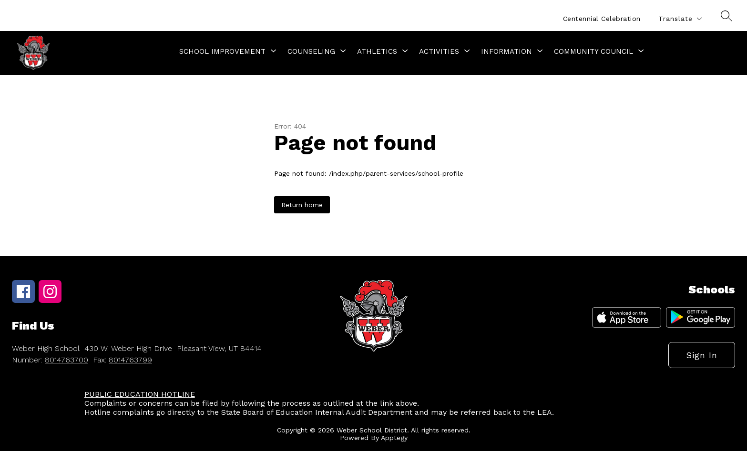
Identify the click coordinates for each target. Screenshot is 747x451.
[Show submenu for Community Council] (593, 51)
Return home (302, 205)
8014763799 (130, 359)
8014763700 (66, 359)
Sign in (701, 355)
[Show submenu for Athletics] (377, 51)
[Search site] (726, 15)
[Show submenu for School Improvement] (222, 51)
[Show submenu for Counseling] (311, 51)
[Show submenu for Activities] (439, 51)
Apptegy (394, 437)
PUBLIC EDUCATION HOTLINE (139, 394)
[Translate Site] (680, 19)
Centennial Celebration (602, 18)
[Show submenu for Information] (506, 51)
